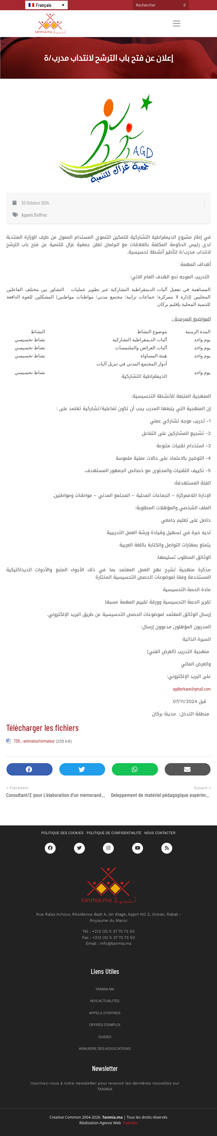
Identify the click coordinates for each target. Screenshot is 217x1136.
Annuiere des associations (105, 1048)
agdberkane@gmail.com (192, 689)
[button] (29, 769)
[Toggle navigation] (176, 23)
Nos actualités (104, 1001)
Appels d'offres (34, 215)
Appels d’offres (105, 1013)
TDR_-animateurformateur (34, 741)
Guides (104, 1037)
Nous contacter (160, 833)
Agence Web (118, 1123)
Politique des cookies (62, 833)
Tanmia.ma (104, 989)
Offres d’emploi (104, 1025)
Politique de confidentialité (114, 833)
